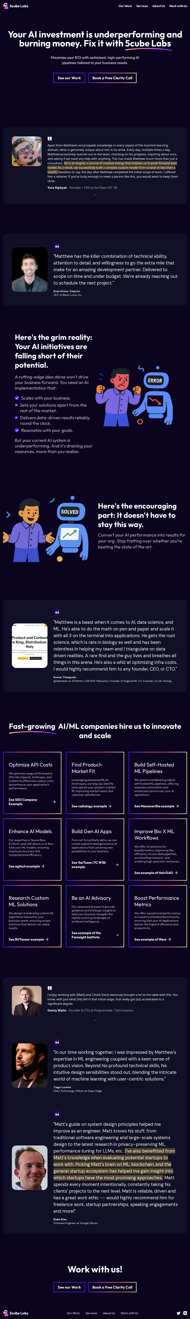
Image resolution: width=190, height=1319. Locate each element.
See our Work (69, 78)
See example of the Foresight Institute (95, 935)
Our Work (125, 6)
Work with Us (178, 6)
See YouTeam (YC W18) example (95, 864)
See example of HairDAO (156, 873)
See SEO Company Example (32, 801)
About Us (158, 6)
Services (142, 6)
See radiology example (91, 806)
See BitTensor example (28, 939)
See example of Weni (152, 939)
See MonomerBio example (156, 806)
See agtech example (26, 866)
